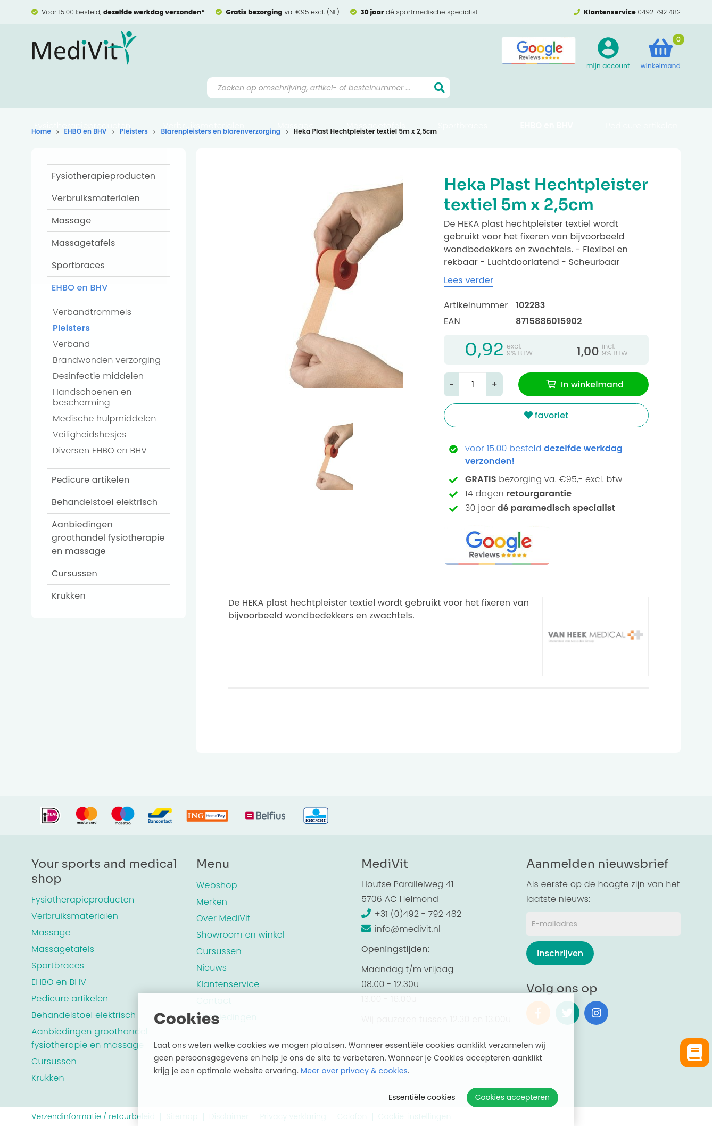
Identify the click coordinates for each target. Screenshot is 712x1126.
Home (41, 131)
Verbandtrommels (92, 312)
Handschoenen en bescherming (92, 397)
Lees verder (468, 280)
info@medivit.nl (401, 929)
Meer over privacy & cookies (354, 1070)
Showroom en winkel (240, 935)
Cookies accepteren (512, 1097)
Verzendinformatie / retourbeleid (93, 1117)
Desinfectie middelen (98, 376)
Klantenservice (227, 984)
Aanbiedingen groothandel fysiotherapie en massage (108, 537)
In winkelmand (592, 384)
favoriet (546, 415)
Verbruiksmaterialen (204, 98)
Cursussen (74, 573)
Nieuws (211, 968)
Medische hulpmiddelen (104, 418)
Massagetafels (375, 98)
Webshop (216, 885)
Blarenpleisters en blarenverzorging (220, 131)
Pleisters (134, 131)
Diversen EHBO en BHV (100, 450)
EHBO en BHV (546, 98)
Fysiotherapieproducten (82, 98)
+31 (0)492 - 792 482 (411, 914)
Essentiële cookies (422, 1097)
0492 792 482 (659, 11)
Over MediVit (223, 918)
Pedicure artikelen (642, 98)
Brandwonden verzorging (107, 360)
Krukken (69, 596)
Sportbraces (462, 98)
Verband (71, 344)
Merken (211, 902)
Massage (295, 98)
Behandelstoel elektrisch (105, 502)
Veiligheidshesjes (90, 434)
